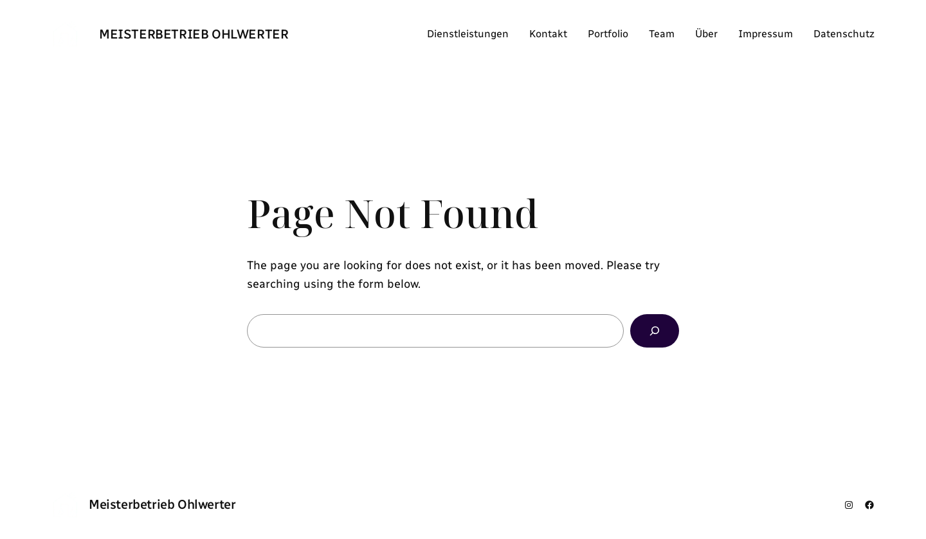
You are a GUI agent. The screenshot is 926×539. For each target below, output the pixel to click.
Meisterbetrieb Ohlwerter (193, 34)
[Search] (654, 331)
